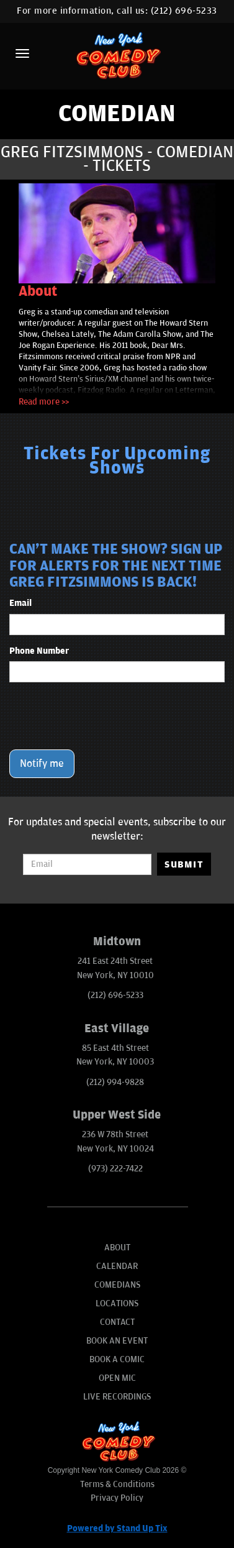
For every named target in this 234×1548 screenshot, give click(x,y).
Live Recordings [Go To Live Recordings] (117, 1396)
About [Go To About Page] (117, 1247)
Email (20, 603)
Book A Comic (117, 1359)
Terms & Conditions (117, 1484)
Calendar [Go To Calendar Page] (117, 1266)
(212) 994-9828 (115, 1082)
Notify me (42, 764)
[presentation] (103, 716)
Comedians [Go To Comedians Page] (117, 1285)
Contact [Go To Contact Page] (117, 1322)
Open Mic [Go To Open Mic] (117, 1378)
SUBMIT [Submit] (184, 864)
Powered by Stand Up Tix (117, 1528)
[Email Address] (87, 864)
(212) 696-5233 (184, 11)
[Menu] (22, 53)
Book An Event (117, 1340)
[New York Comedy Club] (117, 55)
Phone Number (39, 651)
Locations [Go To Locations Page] (117, 1303)
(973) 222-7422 (115, 1168)
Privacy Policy (117, 1498)
